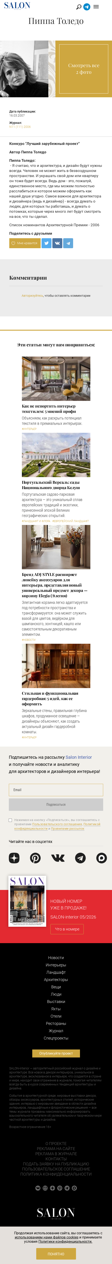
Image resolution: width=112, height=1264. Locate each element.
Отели (56, 1016)
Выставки (56, 1001)
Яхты (56, 1009)
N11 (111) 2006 (20, 127)
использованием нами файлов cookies (46, 1237)
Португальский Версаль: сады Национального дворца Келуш (51, 485)
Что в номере (67, 929)
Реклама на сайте (56, 1148)
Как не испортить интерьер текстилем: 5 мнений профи (49, 408)
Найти (85, 7)
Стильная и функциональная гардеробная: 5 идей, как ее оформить (50, 698)
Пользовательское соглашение (56, 1169)
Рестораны (56, 1023)
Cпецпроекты (56, 1038)
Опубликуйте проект (56, 1053)
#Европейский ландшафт (70, 521)
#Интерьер (29, 429)
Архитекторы (56, 979)
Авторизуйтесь (32, 295)
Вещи (56, 987)
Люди (56, 994)
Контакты (56, 1159)
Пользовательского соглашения (57, 824)
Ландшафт (56, 972)
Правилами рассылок (68, 828)
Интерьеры (56, 965)
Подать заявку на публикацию (56, 1164)
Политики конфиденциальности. (65, 1241)
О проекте (56, 1143)
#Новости (29, 640)
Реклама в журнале (56, 1153)
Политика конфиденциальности (56, 1174)
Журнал (56, 1030)
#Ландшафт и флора (36, 521)
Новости (56, 957)
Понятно (56, 1254)
